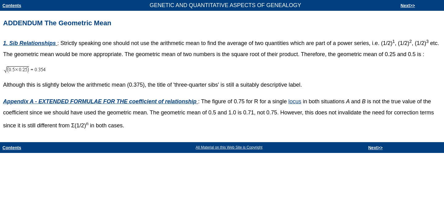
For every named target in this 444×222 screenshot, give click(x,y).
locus (294, 101)
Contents (11, 5)
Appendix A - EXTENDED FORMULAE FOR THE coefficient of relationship (99, 101)
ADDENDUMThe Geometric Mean (57, 23)
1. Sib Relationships (29, 43)
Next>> (408, 5)
